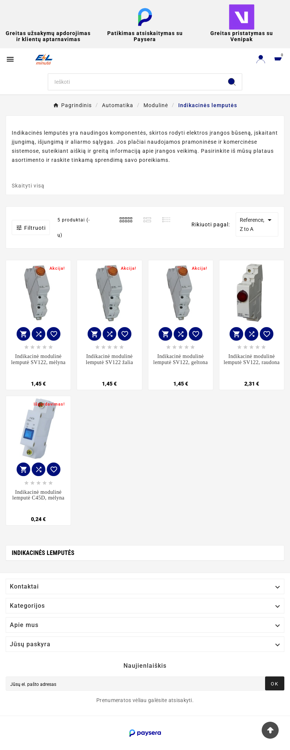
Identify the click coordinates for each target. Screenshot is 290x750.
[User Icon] (260, 59)
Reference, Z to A (257, 223)
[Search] (135, 82)
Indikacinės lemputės (43, 552)
